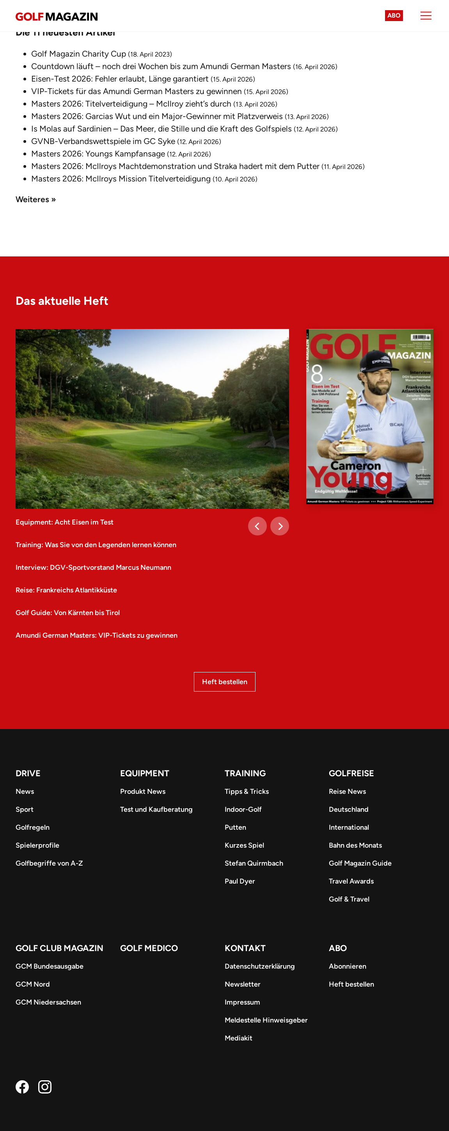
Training (245, 773)
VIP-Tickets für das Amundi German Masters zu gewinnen (136, 91)
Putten (235, 827)
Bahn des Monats (355, 845)
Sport (25, 809)
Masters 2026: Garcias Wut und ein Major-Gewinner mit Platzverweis (157, 116)
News (25, 791)
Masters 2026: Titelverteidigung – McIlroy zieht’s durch (131, 103)
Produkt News (142, 791)
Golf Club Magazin (59, 948)
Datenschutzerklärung (260, 966)
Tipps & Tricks (247, 791)
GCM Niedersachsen (48, 1002)
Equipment (144, 773)
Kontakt (245, 948)
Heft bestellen (224, 682)
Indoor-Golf (243, 809)
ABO (338, 948)
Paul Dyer (240, 881)
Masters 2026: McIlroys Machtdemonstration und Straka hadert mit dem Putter (175, 166)
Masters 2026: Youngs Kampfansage (98, 153)
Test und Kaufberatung (156, 809)
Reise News (347, 791)
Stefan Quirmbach (254, 863)
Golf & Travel (349, 899)
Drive (28, 773)
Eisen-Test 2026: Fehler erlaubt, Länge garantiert (120, 79)
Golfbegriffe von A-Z (49, 863)
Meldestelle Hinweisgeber (266, 1020)
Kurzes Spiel (244, 845)
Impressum (242, 1002)
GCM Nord (33, 984)
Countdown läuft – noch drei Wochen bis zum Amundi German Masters (161, 66)
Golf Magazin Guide (360, 863)
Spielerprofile (37, 845)
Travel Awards (351, 881)
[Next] (279, 526)
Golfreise (351, 773)
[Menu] (426, 15)
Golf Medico (149, 948)
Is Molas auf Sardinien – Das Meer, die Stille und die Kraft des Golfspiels (161, 128)
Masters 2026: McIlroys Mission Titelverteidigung (121, 178)
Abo (394, 15)
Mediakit (238, 1038)
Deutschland (349, 809)
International (349, 827)
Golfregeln (33, 827)
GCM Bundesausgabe (49, 966)
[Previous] (257, 526)
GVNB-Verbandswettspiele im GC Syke (103, 141)
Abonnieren (347, 966)
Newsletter (243, 984)
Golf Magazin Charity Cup (78, 54)
